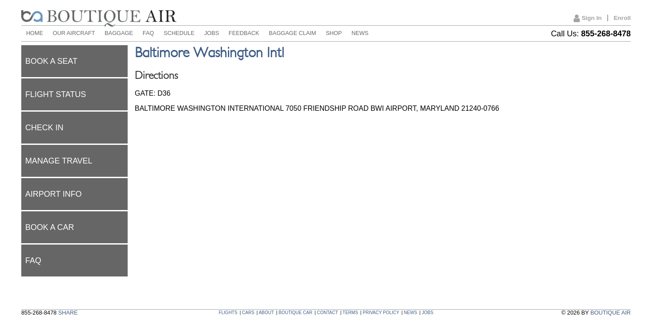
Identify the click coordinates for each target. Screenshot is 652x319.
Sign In (587, 18)
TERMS (350, 312)
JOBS (211, 33)
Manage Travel (58, 160)
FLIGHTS (228, 312)
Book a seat (51, 61)
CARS (248, 312)
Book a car (49, 227)
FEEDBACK (244, 33)
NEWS (359, 33)
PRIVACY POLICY (381, 312)
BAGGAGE (119, 33)
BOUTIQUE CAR (295, 312)
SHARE (68, 312)
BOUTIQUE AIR (610, 312)
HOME (34, 33)
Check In (44, 127)
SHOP (334, 33)
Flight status (55, 94)
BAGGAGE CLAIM (292, 33)
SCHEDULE (179, 33)
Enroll (622, 18)
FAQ (148, 33)
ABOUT (266, 312)
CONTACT (327, 312)
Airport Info (53, 194)
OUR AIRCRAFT (74, 33)
